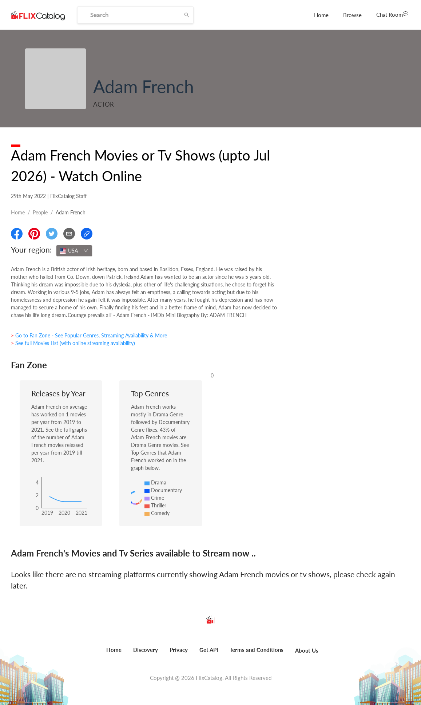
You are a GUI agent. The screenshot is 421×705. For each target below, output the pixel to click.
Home (321, 15)
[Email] (69, 233)
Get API (208, 649)
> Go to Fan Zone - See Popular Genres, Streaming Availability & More (89, 335)
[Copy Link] (86, 233)
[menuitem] (321, 15)
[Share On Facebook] (17, 233)
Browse (352, 15)
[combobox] (74, 251)
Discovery (145, 649)
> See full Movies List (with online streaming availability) (73, 343)
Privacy (179, 649)
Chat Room (392, 14)
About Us (306, 650)
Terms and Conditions (256, 649)
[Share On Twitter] (51, 233)
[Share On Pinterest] (34, 233)
